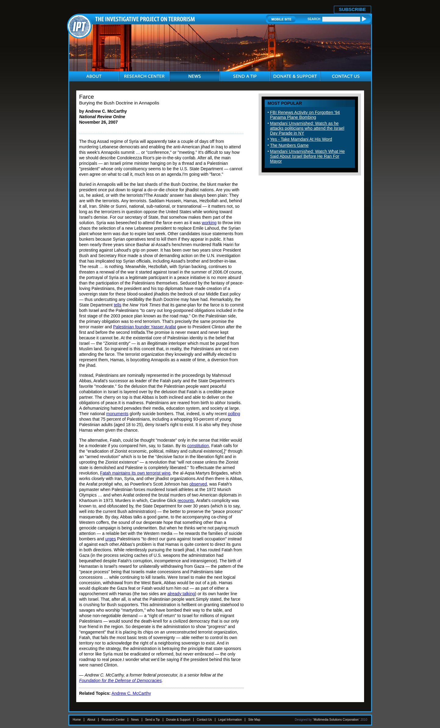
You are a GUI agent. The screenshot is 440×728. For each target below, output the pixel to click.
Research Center (113, 719)
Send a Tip (152, 719)
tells (117, 304)
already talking (181, 593)
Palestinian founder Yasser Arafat (144, 326)
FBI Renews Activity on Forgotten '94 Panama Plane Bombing (305, 115)
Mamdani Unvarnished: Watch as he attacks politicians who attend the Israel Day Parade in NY (307, 128)
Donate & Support (178, 719)
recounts (185, 500)
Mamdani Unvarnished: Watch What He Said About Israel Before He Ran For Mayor (307, 156)
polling (234, 413)
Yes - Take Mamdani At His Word (301, 139)
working (209, 222)
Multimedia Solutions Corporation (336, 719)
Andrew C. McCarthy (131, 693)
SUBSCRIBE (352, 9)
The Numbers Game (289, 145)
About (91, 719)
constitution (198, 445)
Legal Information (230, 719)
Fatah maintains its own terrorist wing (135, 473)
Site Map (254, 719)
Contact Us (204, 719)
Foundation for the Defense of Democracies (120, 680)
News (135, 719)
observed (198, 484)
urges (110, 538)
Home (77, 719)
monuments (117, 413)
